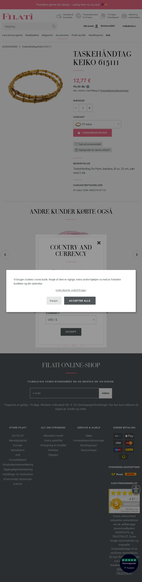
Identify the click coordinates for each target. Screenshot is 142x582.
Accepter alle (79, 300)
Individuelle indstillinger (71, 290)
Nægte (54, 300)
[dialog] (71, 291)
